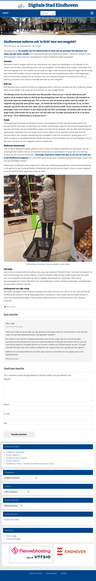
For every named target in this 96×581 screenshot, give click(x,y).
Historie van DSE (35, 573)
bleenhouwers (25, 46)
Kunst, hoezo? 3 (13, 455)
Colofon (63, 573)
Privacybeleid (51, 573)
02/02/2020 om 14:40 (14, 327)
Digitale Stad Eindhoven (53, 5)
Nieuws (38, 46)
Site (5, 423)
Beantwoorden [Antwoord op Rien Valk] (12, 359)
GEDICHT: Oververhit (15, 452)
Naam (7, 404)
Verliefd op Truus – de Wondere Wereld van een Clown (30, 464)
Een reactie (11, 307)
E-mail (7, 414)
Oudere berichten (11, 520)
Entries (11, 536)
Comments (13, 539)
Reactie (7, 379)
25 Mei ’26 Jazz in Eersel (16, 458)
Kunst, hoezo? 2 (13, 461)
